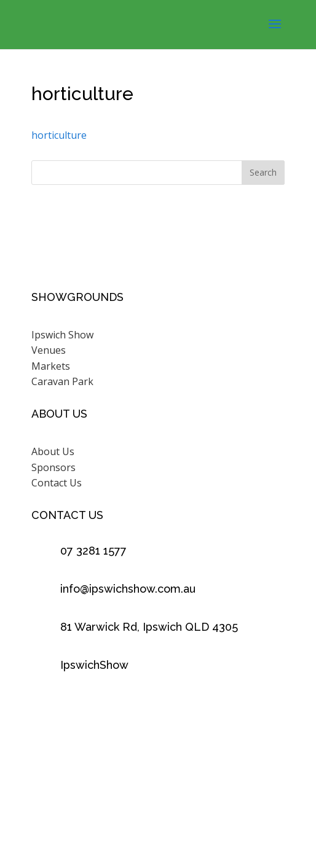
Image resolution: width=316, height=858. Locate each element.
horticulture (59, 135)
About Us (52, 451)
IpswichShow (94, 664)
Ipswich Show (62, 334)
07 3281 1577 (93, 550)
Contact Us (56, 482)
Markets (50, 366)
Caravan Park (62, 381)
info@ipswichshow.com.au (128, 588)
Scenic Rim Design (181, 800)
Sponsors (53, 467)
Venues (48, 350)
